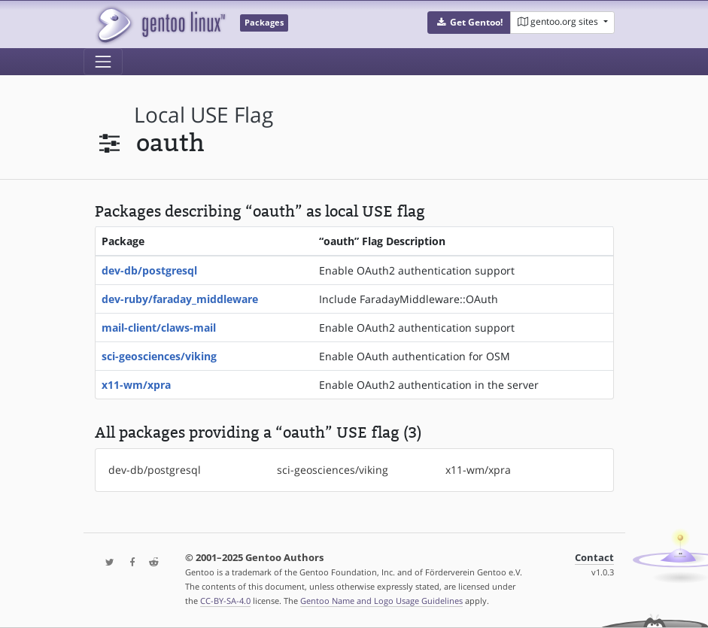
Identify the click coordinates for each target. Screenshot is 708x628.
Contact (594, 557)
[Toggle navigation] (103, 61)
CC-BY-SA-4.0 (225, 600)
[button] (469, 22)
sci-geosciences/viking (159, 356)
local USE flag (203, 115)
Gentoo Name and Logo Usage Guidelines (381, 600)
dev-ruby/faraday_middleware (180, 299)
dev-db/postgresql (149, 270)
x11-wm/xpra (136, 385)
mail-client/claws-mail (159, 327)
